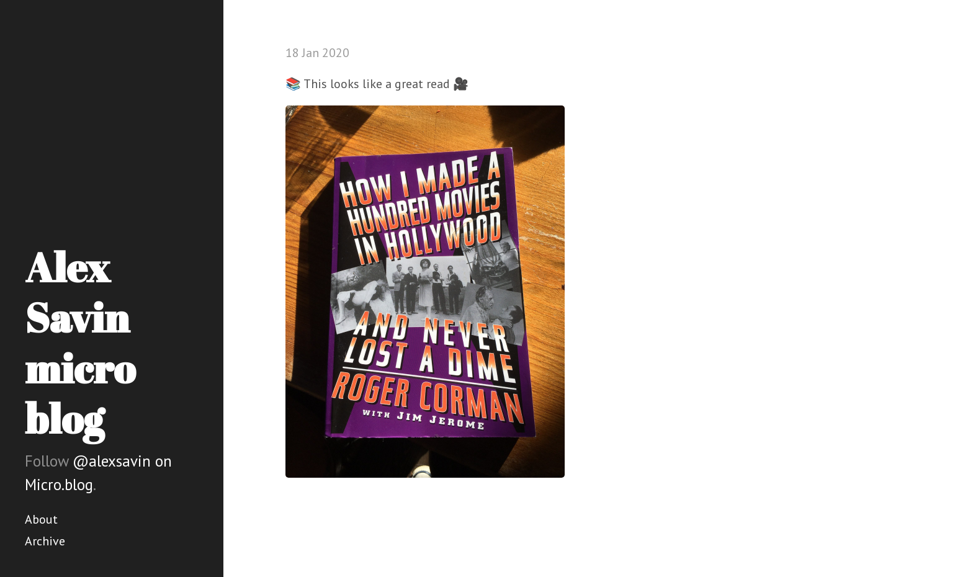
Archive (45, 541)
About (41, 519)
